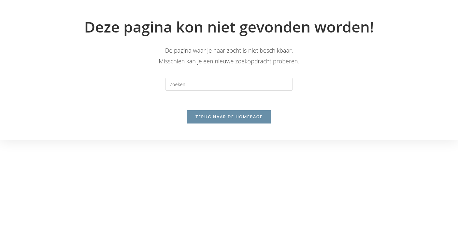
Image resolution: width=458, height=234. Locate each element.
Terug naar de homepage (229, 117)
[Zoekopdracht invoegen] (229, 84)
